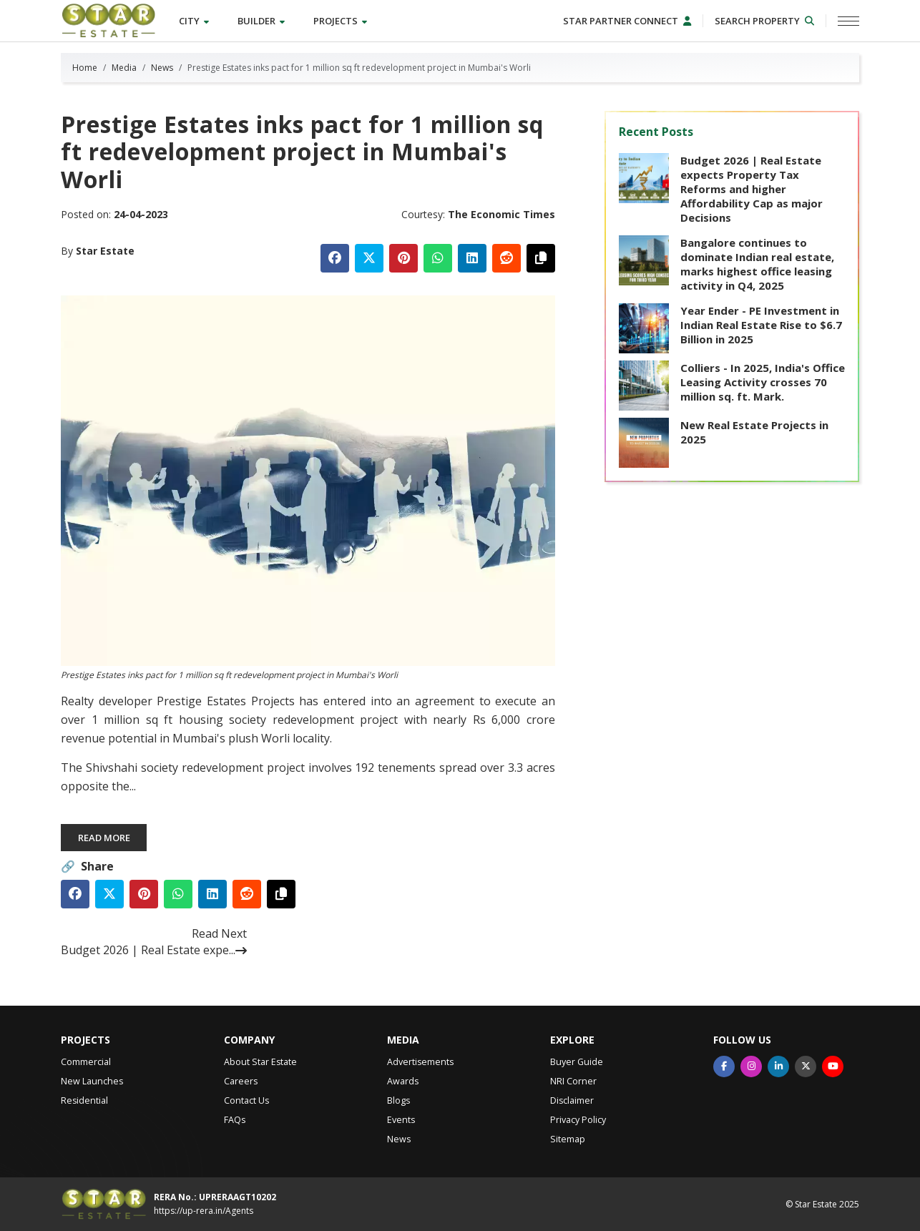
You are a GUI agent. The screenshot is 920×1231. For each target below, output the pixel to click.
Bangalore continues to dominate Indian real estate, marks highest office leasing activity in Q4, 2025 (757, 264)
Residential (84, 1100)
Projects (340, 20)
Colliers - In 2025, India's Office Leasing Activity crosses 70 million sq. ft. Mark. (762, 382)
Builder (261, 20)
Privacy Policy (578, 1120)
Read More (104, 837)
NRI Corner (573, 1081)
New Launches (92, 1081)
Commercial (86, 1062)
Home (84, 68)
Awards (403, 1081)
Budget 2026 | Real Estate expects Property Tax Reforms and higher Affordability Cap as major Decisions (751, 189)
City (194, 20)
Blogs (398, 1100)
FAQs (234, 1120)
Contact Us (246, 1100)
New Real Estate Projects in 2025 (754, 432)
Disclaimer (572, 1100)
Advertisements (420, 1062)
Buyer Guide (576, 1062)
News (162, 68)
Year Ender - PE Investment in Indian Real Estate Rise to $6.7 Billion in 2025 (761, 324)
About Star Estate (260, 1062)
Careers (241, 1081)
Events (401, 1120)
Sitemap (567, 1139)
